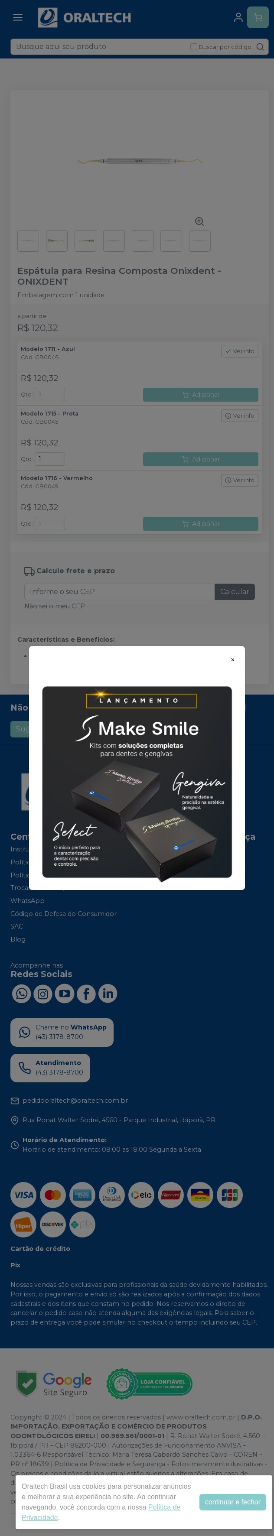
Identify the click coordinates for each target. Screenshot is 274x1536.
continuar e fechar (233, 1502)
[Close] (233, 660)
